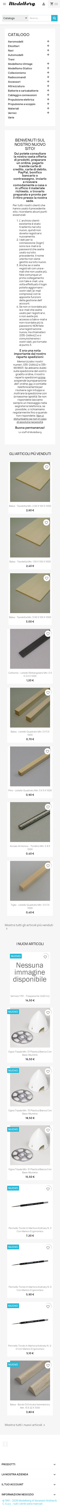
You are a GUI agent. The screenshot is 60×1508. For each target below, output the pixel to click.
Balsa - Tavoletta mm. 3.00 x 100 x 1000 (30, 617)
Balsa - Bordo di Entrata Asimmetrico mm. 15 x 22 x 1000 (30, 1406)
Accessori (14, 82)
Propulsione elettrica (21, 99)
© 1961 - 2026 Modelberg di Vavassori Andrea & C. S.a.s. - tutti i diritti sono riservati (29, 1502)
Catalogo (18, 34)
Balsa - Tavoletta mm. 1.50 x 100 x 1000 (30, 561)
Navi (10, 50)
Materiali (13, 108)
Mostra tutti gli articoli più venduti (29, 927)
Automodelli (15, 55)
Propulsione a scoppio (21, 104)
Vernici (12, 113)
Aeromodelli (15, 41)
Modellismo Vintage (20, 64)
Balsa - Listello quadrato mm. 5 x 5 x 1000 (30, 733)
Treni (11, 59)
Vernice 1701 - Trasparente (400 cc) (30, 996)
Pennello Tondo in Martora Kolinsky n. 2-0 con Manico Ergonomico (30, 1347)
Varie (11, 117)
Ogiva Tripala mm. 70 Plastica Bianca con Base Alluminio (30, 1112)
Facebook (5, 1444)
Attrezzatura (16, 86)
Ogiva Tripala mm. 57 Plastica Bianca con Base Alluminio (30, 1053)
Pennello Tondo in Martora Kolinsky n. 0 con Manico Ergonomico (30, 1288)
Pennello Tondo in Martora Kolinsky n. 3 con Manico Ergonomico (30, 1230)
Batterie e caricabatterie (23, 90)
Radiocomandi (17, 77)
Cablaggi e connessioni (22, 95)
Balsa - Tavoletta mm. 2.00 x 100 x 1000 (30, 505)
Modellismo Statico (20, 68)
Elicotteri (13, 46)
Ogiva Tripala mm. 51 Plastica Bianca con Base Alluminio (30, 1171)
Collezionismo (17, 73)
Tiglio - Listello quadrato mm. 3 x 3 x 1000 (30, 906)
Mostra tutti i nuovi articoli (25, 1425)
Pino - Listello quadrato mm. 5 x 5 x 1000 (30, 790)
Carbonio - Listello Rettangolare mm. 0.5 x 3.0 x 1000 (30, 674)
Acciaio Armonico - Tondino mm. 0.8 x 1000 (30, 848)
